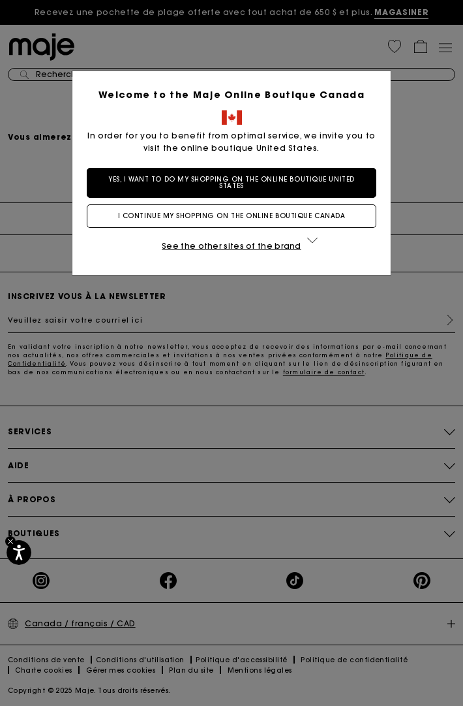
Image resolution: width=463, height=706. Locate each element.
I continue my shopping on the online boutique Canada (232, 216)
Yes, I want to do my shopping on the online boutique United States (231, 182)
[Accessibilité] (19, 552)
